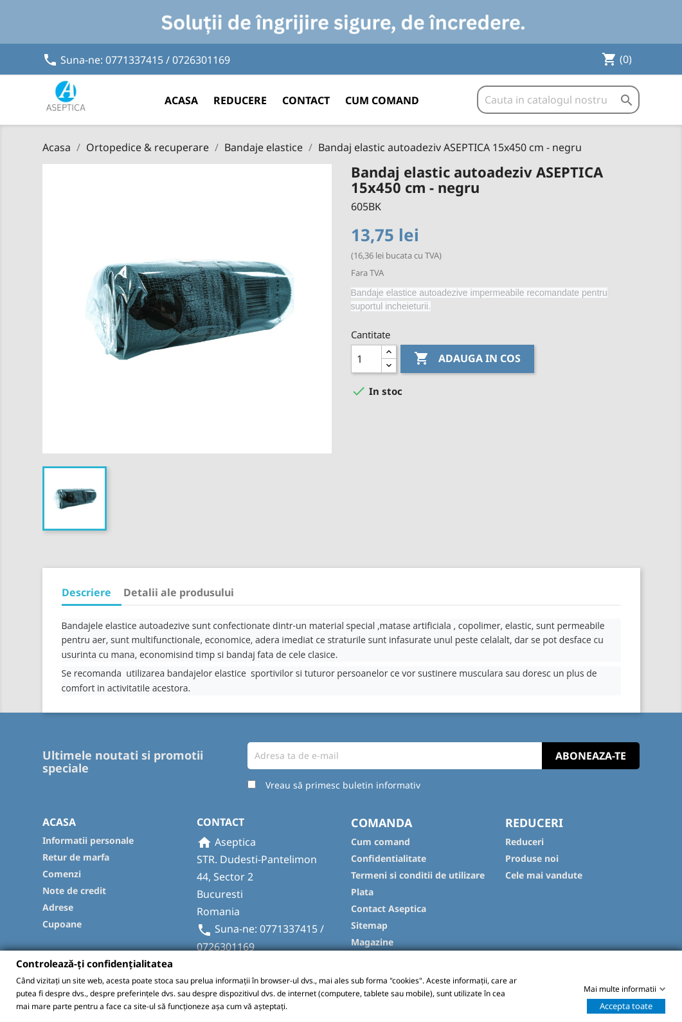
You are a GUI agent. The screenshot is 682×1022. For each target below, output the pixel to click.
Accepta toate (626, 1005)
